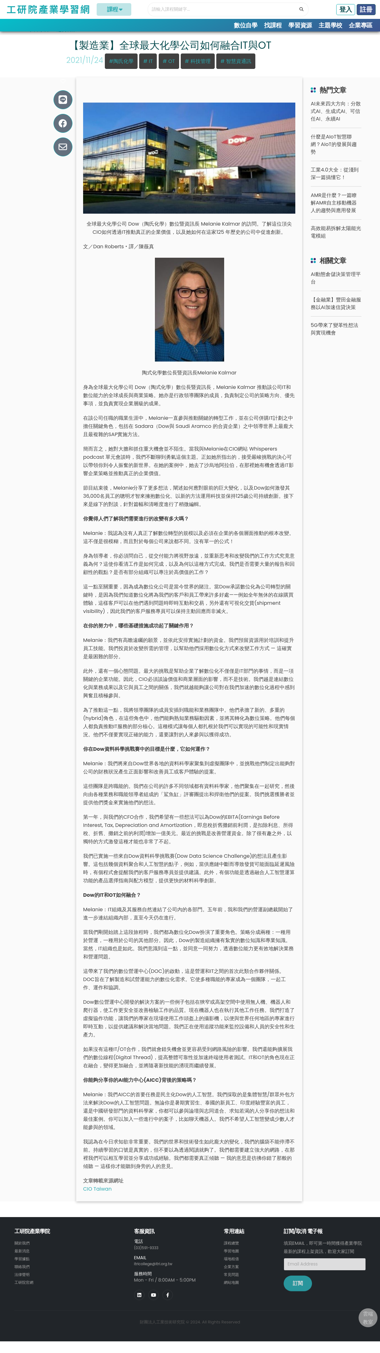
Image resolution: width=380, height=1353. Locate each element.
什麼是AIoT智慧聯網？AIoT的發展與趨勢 (334, 153)
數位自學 (246, 25)
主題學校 (330, 25)
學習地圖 (232, 1259)
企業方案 (232, 1274)
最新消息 (23, 1259)
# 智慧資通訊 (235, 69)
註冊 (366, 9)
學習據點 (23, 1266)
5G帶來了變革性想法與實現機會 (334, 337)
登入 (345, 9)
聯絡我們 (23, 1274)
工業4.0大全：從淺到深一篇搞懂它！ (334, 182)
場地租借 (232, 1266)
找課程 (273, 25)
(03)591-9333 (149, 1256)
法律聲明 (23, 1281)
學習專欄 (38, 38)
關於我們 (23, 1251)
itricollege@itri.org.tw (157, 1272)
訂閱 (298, 1291)
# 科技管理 (198, 69)
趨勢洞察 (67, 38)
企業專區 (360, 25)
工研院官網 (25, 1289)
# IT (148, 69)
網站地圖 (232, 1289)
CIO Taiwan (97, 1197)
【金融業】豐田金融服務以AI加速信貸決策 (336, 312)
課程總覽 (232, 1251)
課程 (114, 9)
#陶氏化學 (121, 69)
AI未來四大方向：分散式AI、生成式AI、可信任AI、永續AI (336, 120)
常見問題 (232, 1281)
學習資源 (300, 25)
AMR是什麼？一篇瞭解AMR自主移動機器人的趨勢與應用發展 (334, 211)
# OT (169, 69)
